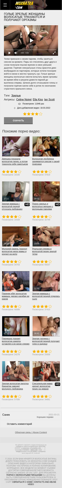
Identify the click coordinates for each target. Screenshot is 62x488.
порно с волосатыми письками (24, 475)
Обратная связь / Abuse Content (31, 432)
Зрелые (16, 95)
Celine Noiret (23, 99)
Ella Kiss (38, 99)
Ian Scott (49, 99)
